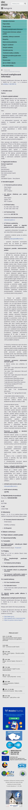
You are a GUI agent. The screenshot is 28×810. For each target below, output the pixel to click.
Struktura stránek (20, 780)
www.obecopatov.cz (9, 220)
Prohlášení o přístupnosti (9, 780)
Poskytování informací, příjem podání (12, 33)
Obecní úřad (7, 70)
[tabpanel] (14, 15)
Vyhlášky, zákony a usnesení (11, 36)
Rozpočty (5, 39)
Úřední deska (7, 26)
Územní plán (6, 60)
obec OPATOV (4, 3)
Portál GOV (18, 548)
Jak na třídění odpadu (9, 63)
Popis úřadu (6, 24)
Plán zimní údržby (8, 65)
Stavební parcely (8, 50)
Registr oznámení (8, 45)
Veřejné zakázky (8, 47)
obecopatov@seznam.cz (16, 239)
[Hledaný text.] (17, 3)
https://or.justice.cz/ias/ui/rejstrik (13, 620)
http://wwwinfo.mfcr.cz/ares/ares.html (14, 618)
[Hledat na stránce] (25, 3)
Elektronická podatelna (10, 42)
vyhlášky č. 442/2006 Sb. (9, 84)
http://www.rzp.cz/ (9, 616)
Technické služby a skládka (11, 53)
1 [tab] (14, 16)
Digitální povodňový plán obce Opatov (12, 56)
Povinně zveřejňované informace (13, 29)
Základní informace (9, 21)
